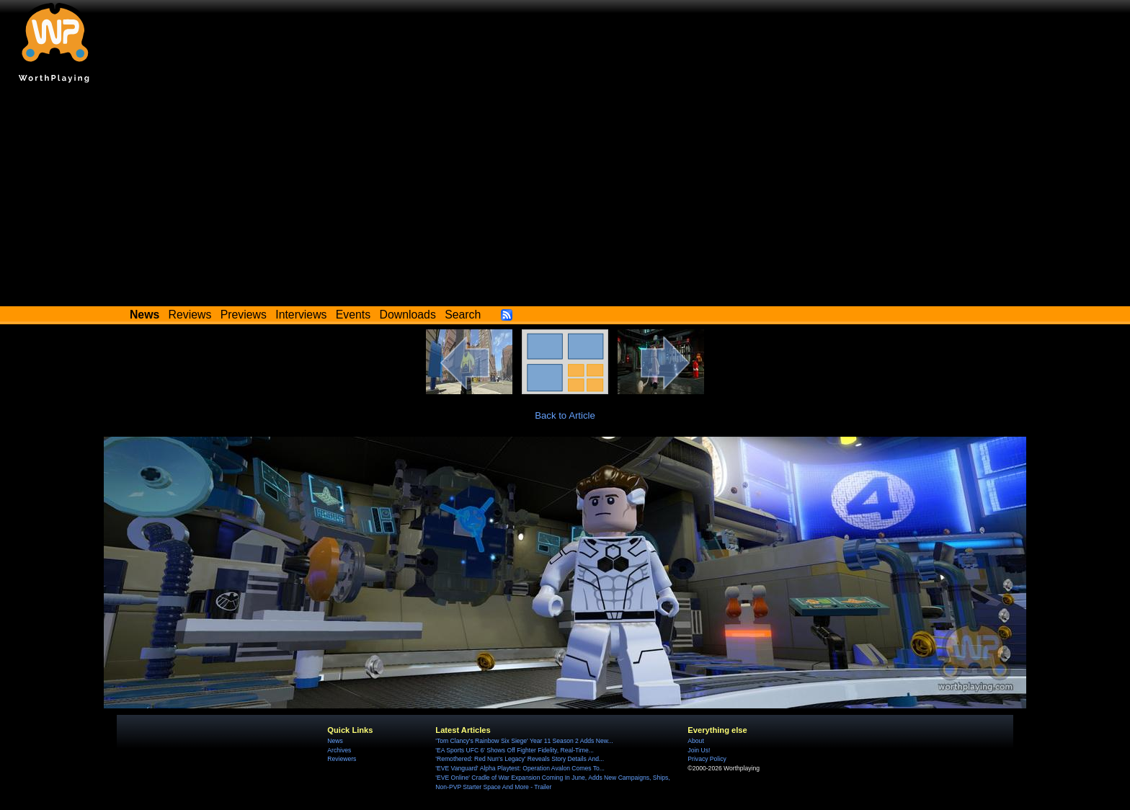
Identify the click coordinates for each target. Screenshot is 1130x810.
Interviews (300, 314)
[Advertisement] (565, 198)
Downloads (408, 314)
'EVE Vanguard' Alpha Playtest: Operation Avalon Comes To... (520, 768)
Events (353, 314)
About (695, 740)
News (334, 740)
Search (463, 314)
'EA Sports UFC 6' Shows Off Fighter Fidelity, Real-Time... (514, 750)
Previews (244, 314)
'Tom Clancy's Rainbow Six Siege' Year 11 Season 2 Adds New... (524, 740)
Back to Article (565, 415)
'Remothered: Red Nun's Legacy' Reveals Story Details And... (519, 758)
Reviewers (341, 758)
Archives (339, 750)
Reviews (190, 314)
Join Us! (699, 750)
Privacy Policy (707, 758)
